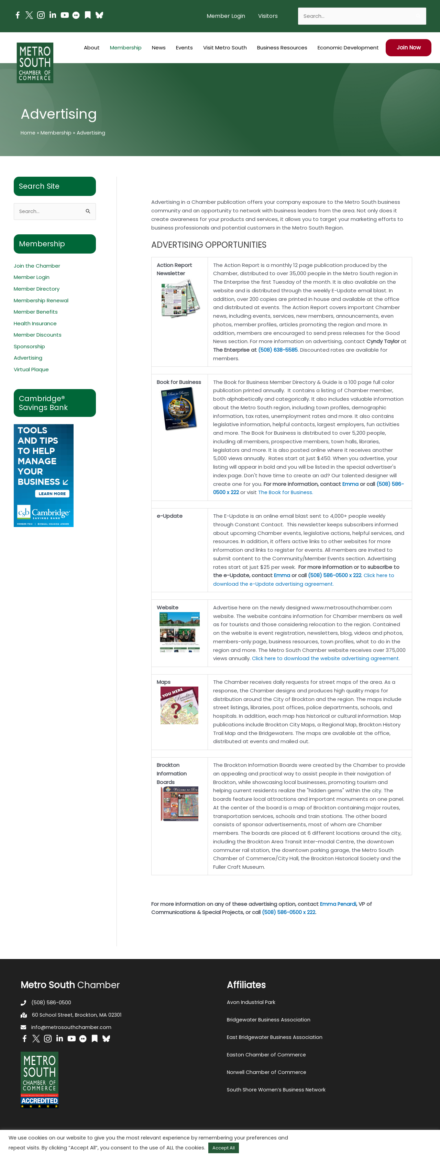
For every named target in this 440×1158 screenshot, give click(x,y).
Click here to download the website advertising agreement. (328, 658)
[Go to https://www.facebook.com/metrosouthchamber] (17, 16)
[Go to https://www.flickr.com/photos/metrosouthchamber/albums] (76, 16)
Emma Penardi (338, 904)
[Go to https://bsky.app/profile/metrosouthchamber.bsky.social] (99, 15)
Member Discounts (38, 335)
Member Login (32, 277)
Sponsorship (29, 347)
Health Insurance (35, 324)
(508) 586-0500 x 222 (335, 575)
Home (28, 132)
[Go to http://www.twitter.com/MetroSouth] (29, 15)
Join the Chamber (37, 266)
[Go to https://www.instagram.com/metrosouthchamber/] (41, 16)
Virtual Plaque (31, 370)
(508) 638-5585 (278, 349)
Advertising (28, 358)
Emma (350, 484)
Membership (57, 132)
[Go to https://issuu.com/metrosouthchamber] (87, 16)
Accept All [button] (223, 1148)
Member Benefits (36, 312)
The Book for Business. (286, 492)
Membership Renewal (41, 300)
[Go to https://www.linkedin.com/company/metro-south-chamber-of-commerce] (52, 16)
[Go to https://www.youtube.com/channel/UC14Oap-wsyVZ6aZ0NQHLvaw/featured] (64, 16)
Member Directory (36, 289)
